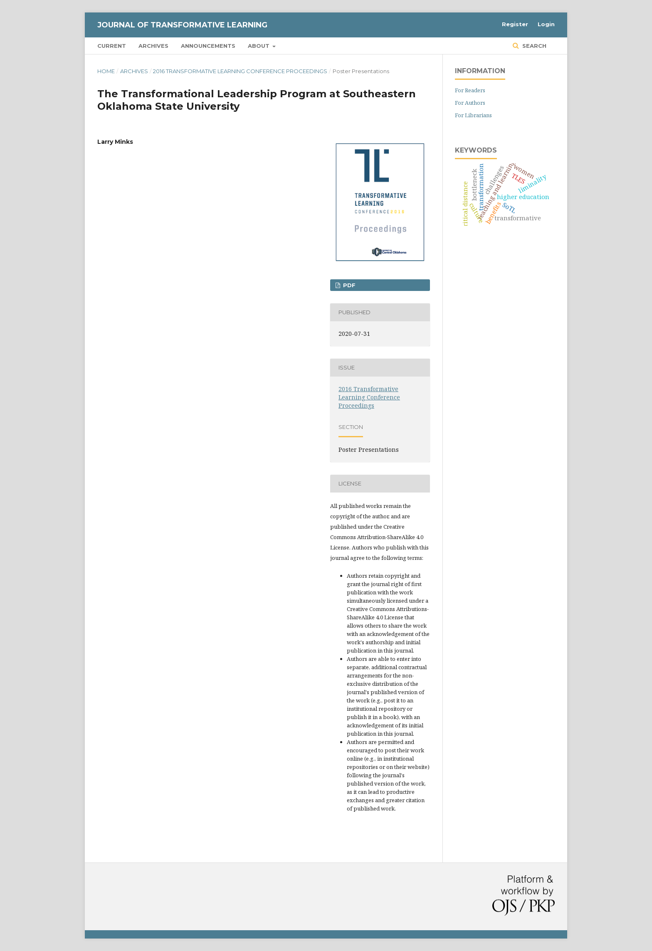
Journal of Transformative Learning (182, 25)
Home (106, 71)
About (259, 45)
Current (111, 45)
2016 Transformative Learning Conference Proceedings (240, 71)
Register (515, 24)
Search (533, 45)
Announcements (208, 45)
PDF (348, 285)
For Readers (470, 90)
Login (546, 24)
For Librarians (473, 115)
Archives (153, 45)
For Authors (470, 102)
